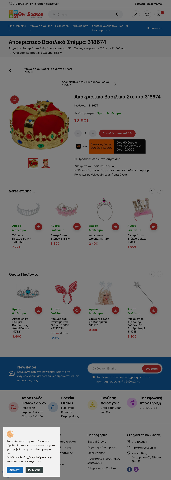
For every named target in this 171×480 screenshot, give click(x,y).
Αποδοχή (14, 469)
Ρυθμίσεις (34, 469)
